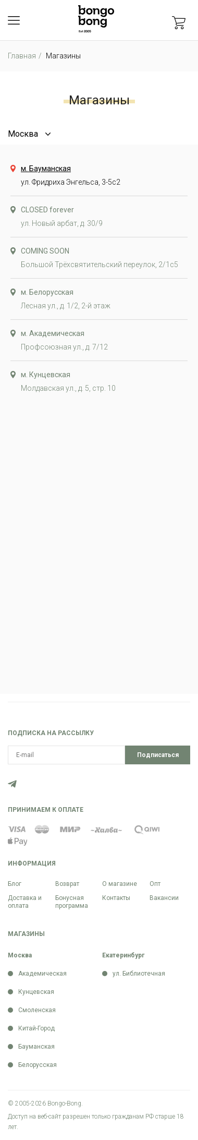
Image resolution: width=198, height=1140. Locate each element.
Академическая (42, 973)
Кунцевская (36, 991)
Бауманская (36, 1046)
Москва (23, 134)
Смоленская (37, 1010)
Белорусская (37, 1065)
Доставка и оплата (25, 901)
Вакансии (164, 898)
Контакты (116, 898)
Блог (14, 883)
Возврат (67, 883)
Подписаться (158, 755)
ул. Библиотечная (139, 973)
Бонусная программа (71, 901)
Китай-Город (36, 1028)
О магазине (119, 883)
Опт (155, 883)
